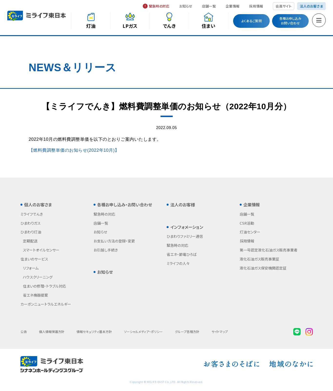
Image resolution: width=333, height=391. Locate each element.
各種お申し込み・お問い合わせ (124, 204)
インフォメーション (186, 227)
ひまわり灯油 (30, 231)
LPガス (130, 25)
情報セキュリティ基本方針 (94, 331)
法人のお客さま (311, 6)
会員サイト (284, 6)
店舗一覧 (209, 6)
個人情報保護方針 (51, 331)
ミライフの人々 (178, 263)
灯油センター (250, 231)
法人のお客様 (182, 204)
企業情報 (232, 6)
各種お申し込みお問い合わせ (290, 20)
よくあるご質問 (251, 21)
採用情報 (256, 6)
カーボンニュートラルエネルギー (45, 304)
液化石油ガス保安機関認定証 (263, 268)
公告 (23, 331)
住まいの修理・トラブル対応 (44, 286)
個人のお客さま (38, 204)
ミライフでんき (31, 214)
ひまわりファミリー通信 (185, 236)
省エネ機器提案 (35, 295)
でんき (169, 25)
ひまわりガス (30, 223)
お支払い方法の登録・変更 (114, 240)
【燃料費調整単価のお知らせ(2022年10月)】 (74, 150)
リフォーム (31, 268)
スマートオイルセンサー (41, 249)
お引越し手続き (106, 249)
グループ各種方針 (187, 331)
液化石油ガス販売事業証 (259, 258)
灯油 (91, 25)
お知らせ (185, 6)
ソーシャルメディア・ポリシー (143, 331)
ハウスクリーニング (38, 277)
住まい (208, 25)
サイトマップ (219, 331)
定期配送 (30, 240)
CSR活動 (247, 223)
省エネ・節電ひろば (182, 254)
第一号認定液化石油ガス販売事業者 (268, 249)
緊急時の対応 (159, 6)
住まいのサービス (34, 258)
